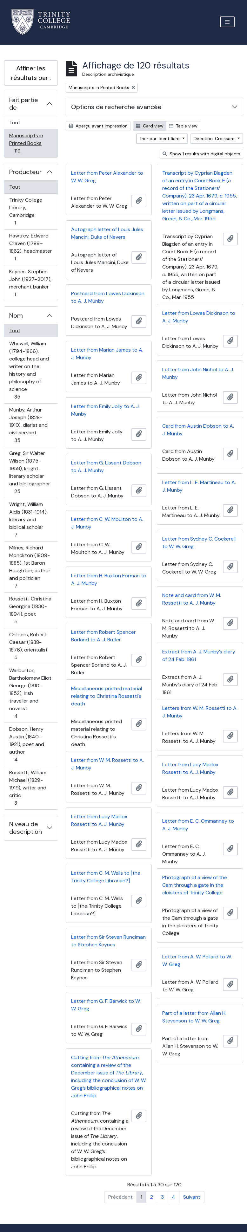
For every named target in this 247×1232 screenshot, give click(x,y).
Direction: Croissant (215, 138)
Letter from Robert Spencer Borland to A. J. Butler (103, 636)
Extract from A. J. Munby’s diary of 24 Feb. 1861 (198, 655)
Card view (150, 126)
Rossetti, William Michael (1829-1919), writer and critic (27, 787)
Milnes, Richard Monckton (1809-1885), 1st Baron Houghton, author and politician (29, 567)
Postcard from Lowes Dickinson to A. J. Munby (107, 297)
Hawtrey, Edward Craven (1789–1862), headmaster (30, 247)
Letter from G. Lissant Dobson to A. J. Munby (106, 466)
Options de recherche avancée (116, 107)
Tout (14, 122)
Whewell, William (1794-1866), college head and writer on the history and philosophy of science (29, 370)
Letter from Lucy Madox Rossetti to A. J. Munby (190, 768)
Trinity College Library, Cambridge (25, 211)
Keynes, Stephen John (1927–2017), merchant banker (30, 283)
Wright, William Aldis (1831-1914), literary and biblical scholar (28, 519)
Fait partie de (23, 104)
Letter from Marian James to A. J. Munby (107, 354)
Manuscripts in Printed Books (26, 143)
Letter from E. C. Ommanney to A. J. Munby (198, 825)
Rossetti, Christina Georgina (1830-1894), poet (30, 610)
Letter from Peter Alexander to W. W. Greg (107, 177)
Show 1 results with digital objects (201, 154)
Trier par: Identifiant (160, 138)
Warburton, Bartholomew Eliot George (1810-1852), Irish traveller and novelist (30, 693)
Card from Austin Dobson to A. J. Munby (198, 430)
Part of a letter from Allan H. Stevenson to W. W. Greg (194, 1017)
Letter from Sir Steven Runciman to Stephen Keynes (108, 941)
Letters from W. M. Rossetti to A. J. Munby (199, 712)
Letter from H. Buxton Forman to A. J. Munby (108, 579)
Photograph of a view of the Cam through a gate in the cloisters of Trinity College (194, 885)
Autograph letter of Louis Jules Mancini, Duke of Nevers (107, 233)
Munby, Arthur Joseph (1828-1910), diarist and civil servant (28, 425)
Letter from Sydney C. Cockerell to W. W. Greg (199, 542)
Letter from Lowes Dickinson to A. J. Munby (198, 317)
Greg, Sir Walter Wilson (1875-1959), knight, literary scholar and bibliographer (29, 472)
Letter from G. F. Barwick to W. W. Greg (106, 1005)
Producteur (25, 172)
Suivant (191, 1197)
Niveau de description (25, 828)
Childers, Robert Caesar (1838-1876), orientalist (28, 646)
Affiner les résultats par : (31, 73)
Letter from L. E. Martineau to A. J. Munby (199, 486)
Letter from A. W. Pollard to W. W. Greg (197, 960)
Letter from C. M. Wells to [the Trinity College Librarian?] (105, 877)
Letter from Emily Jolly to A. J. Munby (105, 410)
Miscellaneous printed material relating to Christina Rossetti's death (106, 696)
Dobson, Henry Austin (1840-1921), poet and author (26, 744)
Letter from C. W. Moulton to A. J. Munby (107, 523)
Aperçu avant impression (98, 126)
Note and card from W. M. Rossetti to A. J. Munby (191, 599)
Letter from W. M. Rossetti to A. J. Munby (107, 764)
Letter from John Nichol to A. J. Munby (198, 373)
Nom (16, 315)
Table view (183, 126)
